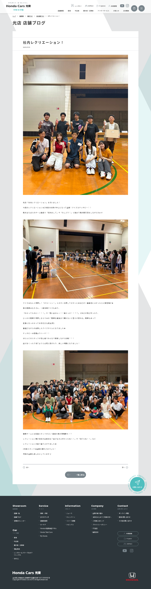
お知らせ (116, 11)
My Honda (43, 536)
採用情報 (112, 6)
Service (43, 507)
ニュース (69, 513)
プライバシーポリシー (100, 525)
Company (97, 507)
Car (16, 531)
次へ (123, 467)
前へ (27, 467)
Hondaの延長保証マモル (48, 528)
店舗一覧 (17, 513)
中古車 (77, 11)
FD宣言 (95, 528)
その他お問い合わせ (125, 521)
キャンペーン (70, 517)
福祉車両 (17, 549)
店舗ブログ (17, 517)
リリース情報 (70, 521)
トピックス (70, 525)
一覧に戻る (80, 475)
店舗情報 (61, 11)
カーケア (43, 525)
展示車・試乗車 (88, 11)
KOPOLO (89, 6)
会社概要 (126, 11)
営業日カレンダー (19, 521)
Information (72, 507)
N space (100, 6)
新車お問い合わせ (124, 517)
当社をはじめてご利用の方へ (102, 517)
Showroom (19, 507)
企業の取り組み (98, 513)
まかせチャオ (44, 517)
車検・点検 (43, 513)
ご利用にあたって (98, 521)
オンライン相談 (124, 513)
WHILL (16, 559)
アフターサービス (103, 11)
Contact (122, 507)
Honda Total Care (46, 532)
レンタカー (76, 5)
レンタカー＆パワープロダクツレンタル (23, 554)
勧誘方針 (95, 532)
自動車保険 (43, 521)
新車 (69, 11)
